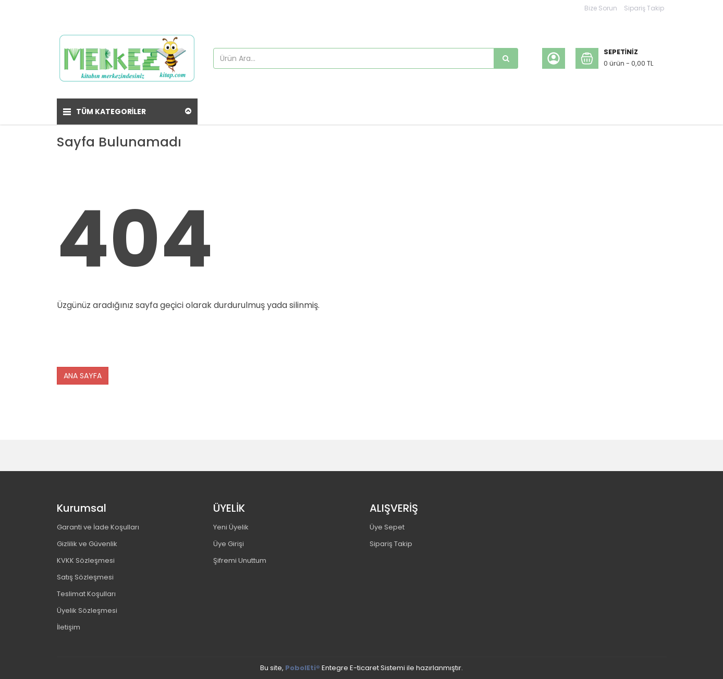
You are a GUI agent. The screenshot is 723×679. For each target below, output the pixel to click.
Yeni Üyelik (231, 527)
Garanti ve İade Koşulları (98, 527)
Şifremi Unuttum (239, 560)
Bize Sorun (600, 8)
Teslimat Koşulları (86, 594)
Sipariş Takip (644, 8)
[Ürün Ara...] (506, 58)
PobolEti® (302, 668)
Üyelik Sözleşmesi (87, 610)
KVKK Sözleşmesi (86, 560)
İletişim (68, 627)
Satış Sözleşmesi (85, 577)
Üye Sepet (387, 527)
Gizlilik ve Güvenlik (87, 544)
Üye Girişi (228, 544)
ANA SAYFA (83, 376)
